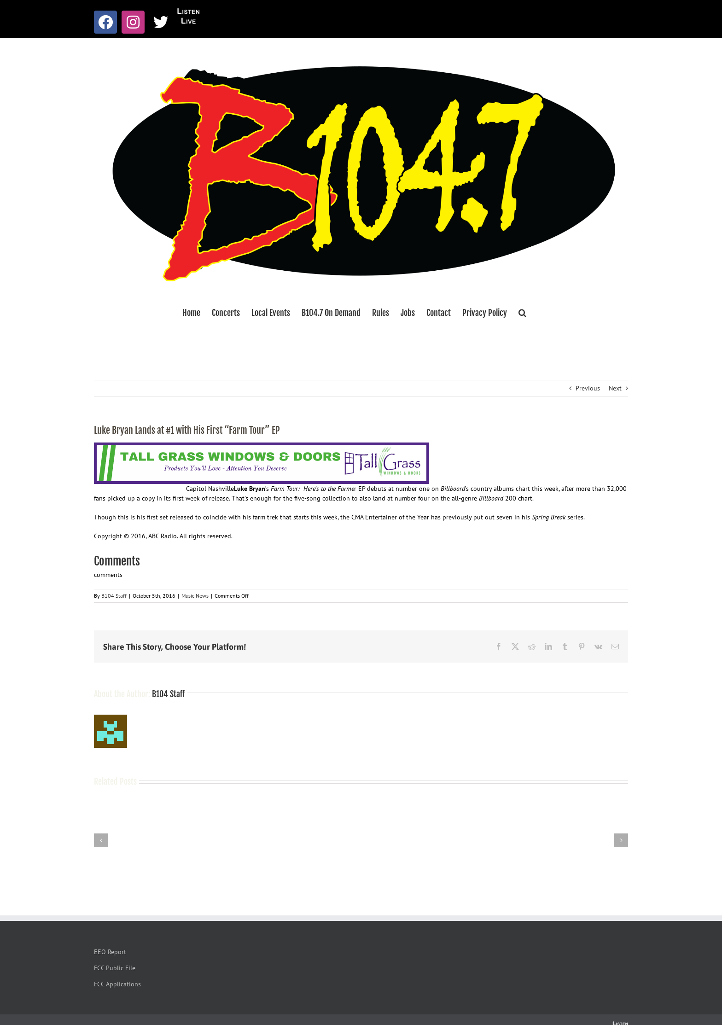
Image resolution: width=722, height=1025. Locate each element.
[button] (522, 312)
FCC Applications (117, 984)
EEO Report (110, 952)
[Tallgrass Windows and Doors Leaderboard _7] (261, 447)
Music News (195, 595)
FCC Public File (114, 968)
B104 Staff (114, 595)
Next (615, 388)
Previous (588, 388)
